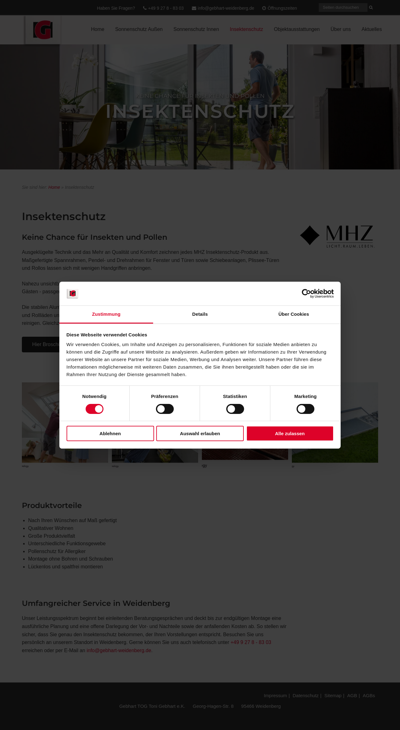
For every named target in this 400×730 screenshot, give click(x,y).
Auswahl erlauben (200, 433)
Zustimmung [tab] (106, 314)
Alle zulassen (290, 433)
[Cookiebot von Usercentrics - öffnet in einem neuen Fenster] (306, 293)
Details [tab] (200, 314)
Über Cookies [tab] (293, 314)
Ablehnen (110, 433)
